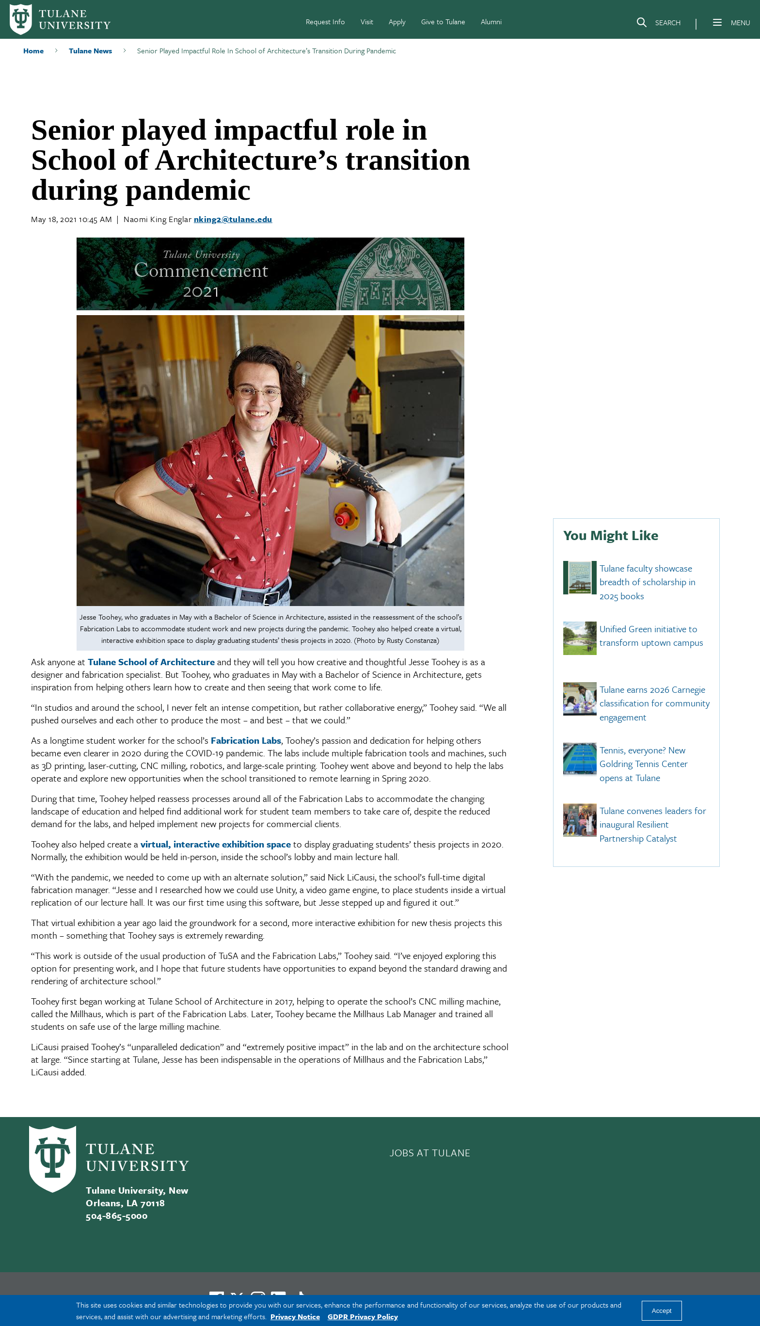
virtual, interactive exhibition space (216, 843)
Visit (367, 21)
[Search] (658, 24)
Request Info (325, 21)
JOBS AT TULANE (430, 1152)
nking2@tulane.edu (233, 219)
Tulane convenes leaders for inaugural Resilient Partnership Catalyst (653, 824)
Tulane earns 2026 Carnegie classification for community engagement (655, 703)
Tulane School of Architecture (151, 661)
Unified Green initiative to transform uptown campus (651, 635)
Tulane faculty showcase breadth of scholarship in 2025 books (648, 581)
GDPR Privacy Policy (363, 1316)
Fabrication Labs (246, 740)
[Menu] (717, 22)
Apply (397, 21)
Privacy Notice (295, 1316)
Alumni (491, 21)
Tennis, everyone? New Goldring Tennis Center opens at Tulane (644, 763)
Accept (662, 1310)
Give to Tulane (443, 21)
